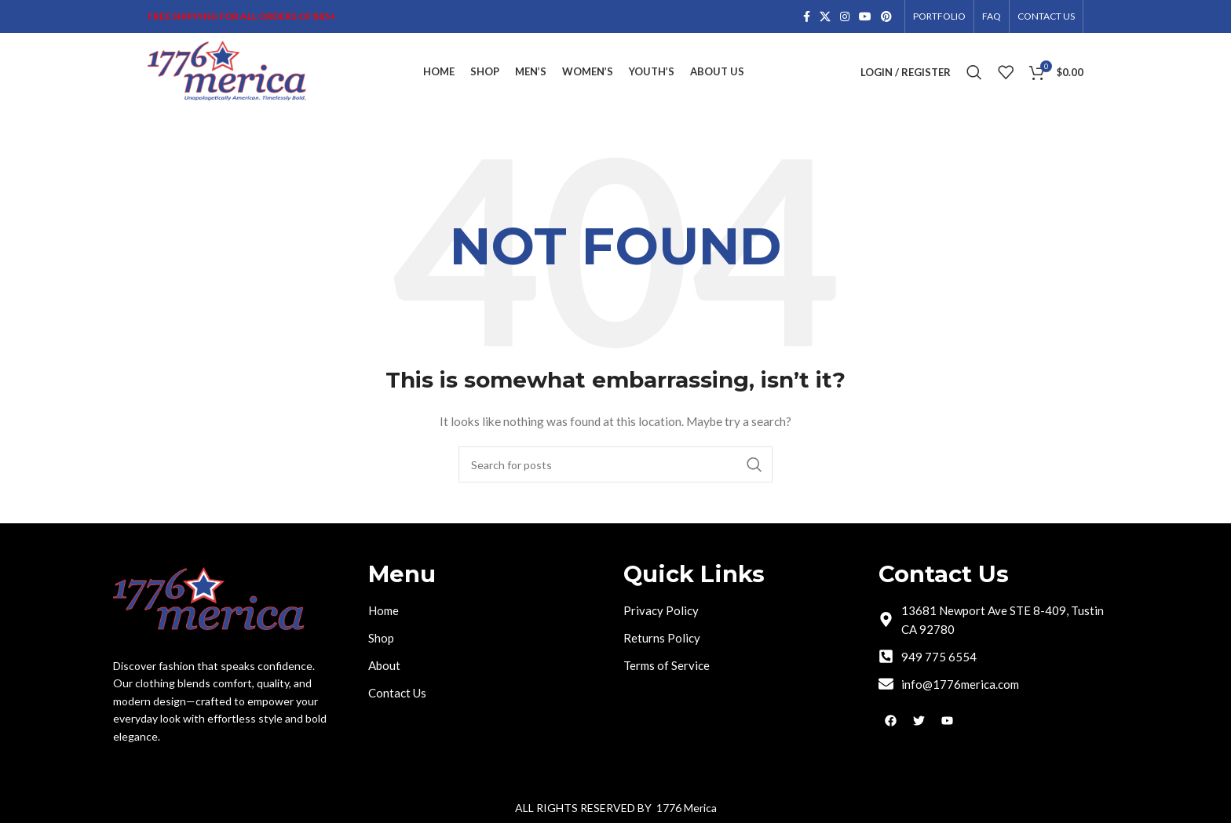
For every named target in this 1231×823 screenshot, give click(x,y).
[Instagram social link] (844, 16)
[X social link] (825, 16)
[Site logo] (228, 71)
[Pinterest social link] (886, 16)
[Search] (974, 72)
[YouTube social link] (865, 16)
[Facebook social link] (806, 16)
